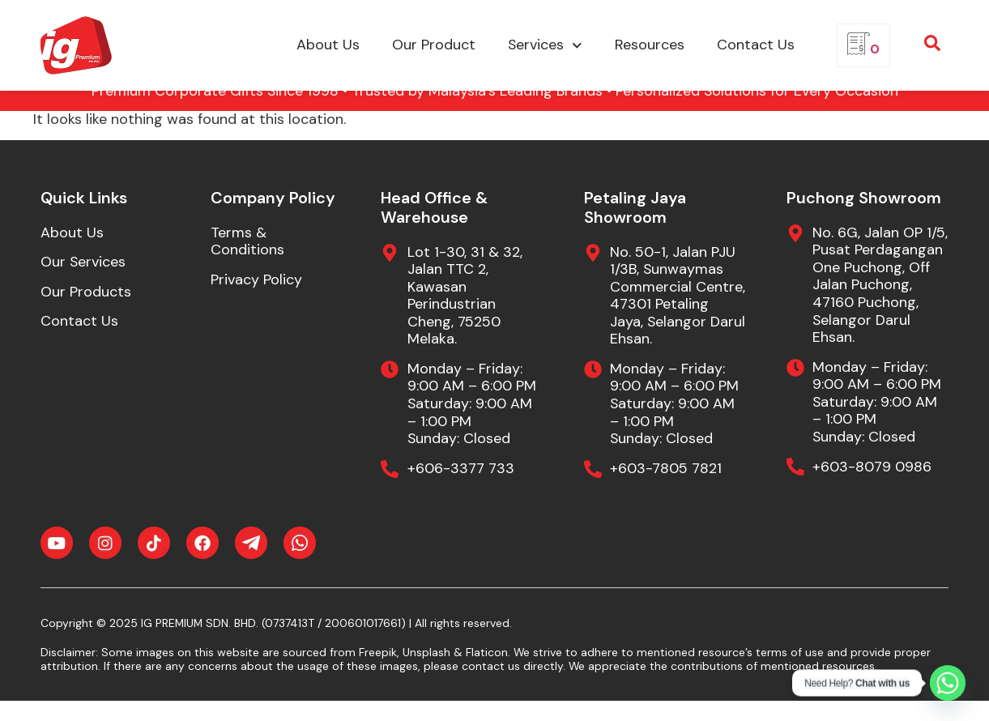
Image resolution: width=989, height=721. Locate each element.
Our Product (433, 44)
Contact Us (756, 44)
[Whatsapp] (948, 683)
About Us (328, 44)
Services (545, 45)
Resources (649, 44)
